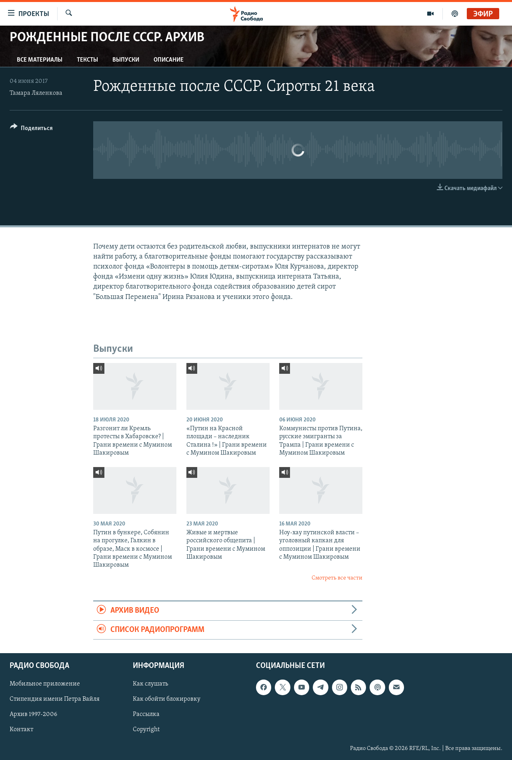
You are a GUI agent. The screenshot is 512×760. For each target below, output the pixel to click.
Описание (169, 60)
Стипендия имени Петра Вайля (55, 699)
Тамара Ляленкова (36, 93)
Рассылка (146, 714)
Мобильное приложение (45, 684)
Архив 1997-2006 (33, 714)
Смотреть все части (337, 578)
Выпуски (125, 60)
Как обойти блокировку (166, 699)
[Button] (31, 129)
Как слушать (150, 684)
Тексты (87, 60)
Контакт (21, 729)
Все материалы (39, 60)
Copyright (146, 729)
